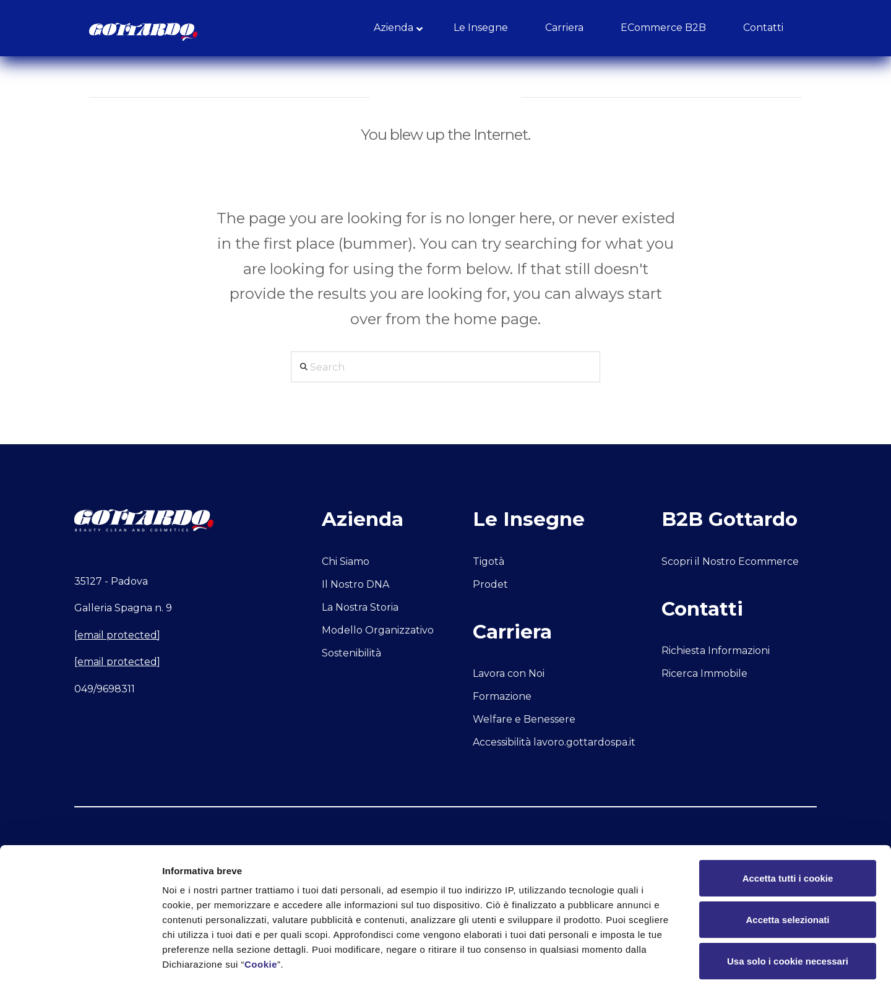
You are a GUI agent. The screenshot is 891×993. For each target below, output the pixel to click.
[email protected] (117, 635)
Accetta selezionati (787, 869)
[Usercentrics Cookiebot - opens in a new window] (80, 969)
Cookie (260, 914)
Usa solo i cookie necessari (787, 911)
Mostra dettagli (651, 968)
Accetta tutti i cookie (787, 828)
